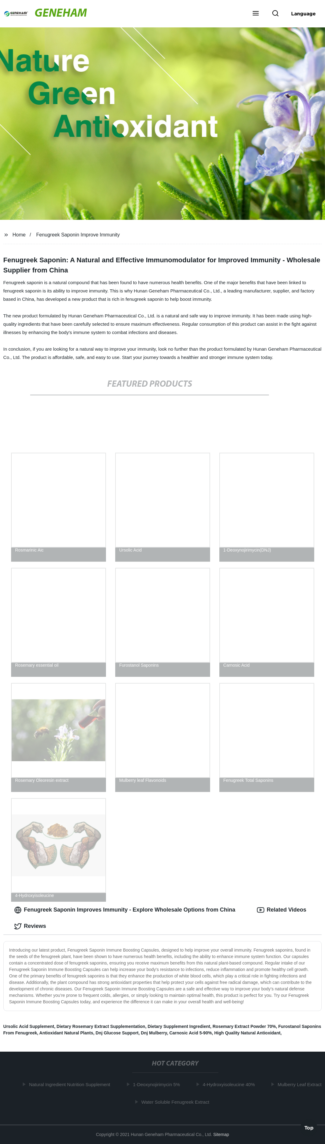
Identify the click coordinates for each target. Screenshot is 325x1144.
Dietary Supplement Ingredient (179, 1026)
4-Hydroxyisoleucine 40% (231, 1084)
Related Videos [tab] (282, 910)
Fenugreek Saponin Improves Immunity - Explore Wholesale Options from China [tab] (124, 910)
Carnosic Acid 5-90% (190, 1032)
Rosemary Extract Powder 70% (244, 1026)
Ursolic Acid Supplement (28, 1026)
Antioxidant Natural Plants (66, 1032)
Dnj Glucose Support (116, 1032)
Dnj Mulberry (154, 1032)
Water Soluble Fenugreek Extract (177, 1102)
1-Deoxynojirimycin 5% (158, 1084)
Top (309, 1127)
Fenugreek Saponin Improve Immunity (78, 234)
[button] (255, 14)
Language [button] (303, 13)
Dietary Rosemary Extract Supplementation (101, 1026)
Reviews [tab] (30, 926)
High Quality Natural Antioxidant (247, 1032)
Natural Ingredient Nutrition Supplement (71, 1084)
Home (19, 234)
